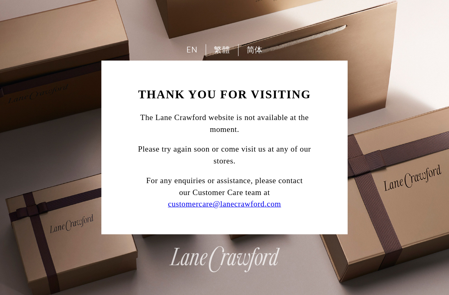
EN (191, 49)
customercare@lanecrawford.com (224, 204)
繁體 (222, 49)
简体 (255, 49)
